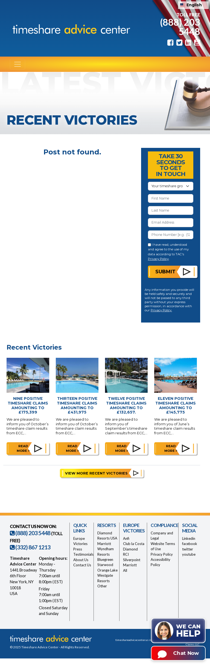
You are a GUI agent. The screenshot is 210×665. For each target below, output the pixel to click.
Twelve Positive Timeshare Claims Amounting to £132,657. (126, 405)
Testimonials (83, 554)
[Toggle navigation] (17, 64)
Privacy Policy (158, 259)
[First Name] (170, 198)
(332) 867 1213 (30, 547)
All (125, 570)
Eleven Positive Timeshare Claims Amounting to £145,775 (175, 405)
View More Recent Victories (96, 473)
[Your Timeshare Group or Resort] (170, 186)
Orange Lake (107, 570)
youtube (189, 554)
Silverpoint (131, 560)
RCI (126, 554)
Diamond (130, 549)
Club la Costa (133, 543)
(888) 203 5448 (180, 26)
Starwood (105, 565)
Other (102, 586)
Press (77, 549)
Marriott (104, 543)
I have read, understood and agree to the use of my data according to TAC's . (168, 252)
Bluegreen (105, 559)
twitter (187, 549)
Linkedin (188, 538)
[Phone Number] (170, 234)
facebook (189, 543)
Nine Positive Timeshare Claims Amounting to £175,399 (28, 405)
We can (188, 631)
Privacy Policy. (161, 310)
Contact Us (82, 565)
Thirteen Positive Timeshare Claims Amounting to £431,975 (77, 405)
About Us (80, 560)
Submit (165, 271)
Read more (23, 448)
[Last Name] (170, 210)
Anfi (126, 538)
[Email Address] (170, 222)
